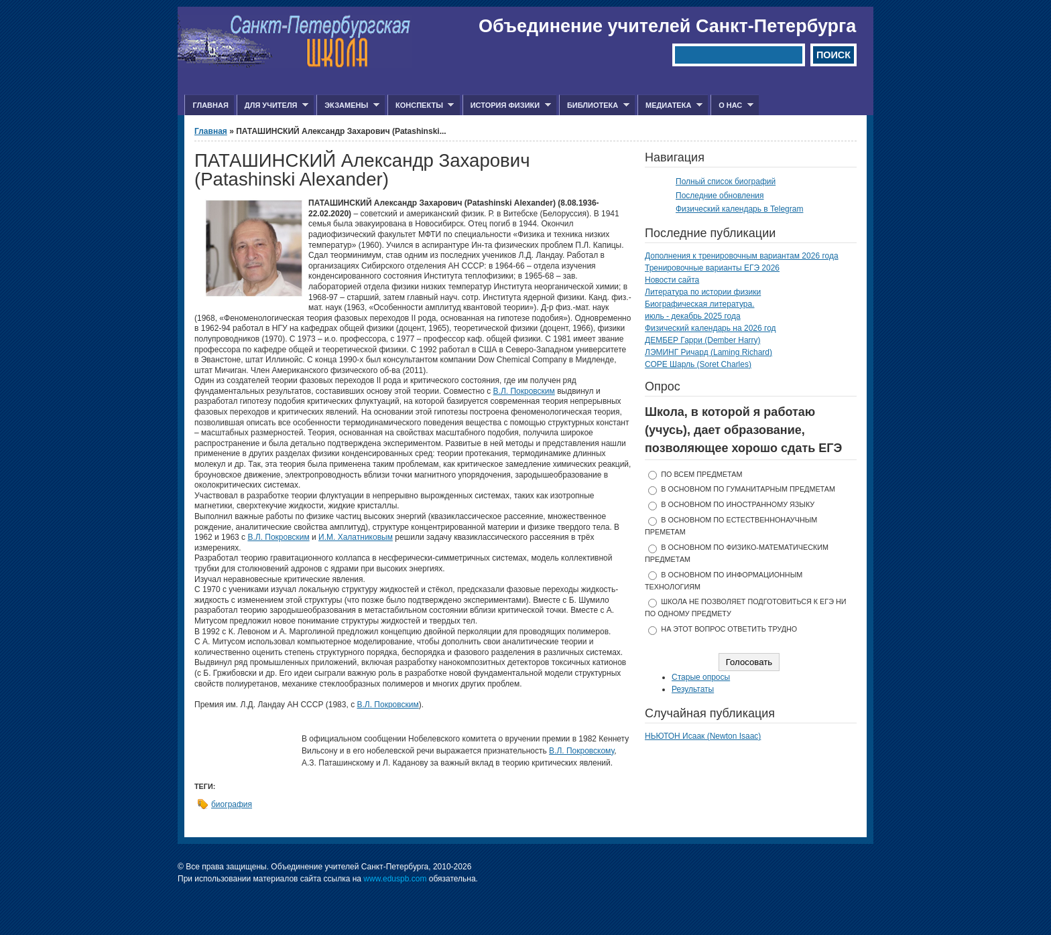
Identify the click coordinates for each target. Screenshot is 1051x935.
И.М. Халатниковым (355, 537)
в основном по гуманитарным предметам (748, 489)
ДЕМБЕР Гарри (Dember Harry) (703, 340)
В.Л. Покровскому (581, 751)
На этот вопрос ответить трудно (729, 629)
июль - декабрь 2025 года (693, 316)
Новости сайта (672, 280)
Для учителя (272, 105)
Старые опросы (701, 677)
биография (231, 804)
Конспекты (420, 105)
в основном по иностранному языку (737, 504)
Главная (210, 105)
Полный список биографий (726, 181)
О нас (731, 105)
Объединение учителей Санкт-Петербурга (667, 26)
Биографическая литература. (700, 304)
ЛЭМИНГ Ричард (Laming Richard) (708, 352)
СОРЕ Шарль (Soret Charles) (698, 364)
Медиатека (669, 105)
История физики (506, 105)
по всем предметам (701, 474)
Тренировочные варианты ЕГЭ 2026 (712, 268)
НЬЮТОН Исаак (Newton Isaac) (703, 736)
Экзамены (347, 105)
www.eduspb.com (394, 878)
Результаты (693, 689)
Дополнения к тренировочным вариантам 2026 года (742, 256)
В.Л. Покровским (524, 391)
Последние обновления (720, 195)
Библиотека (594, 105)
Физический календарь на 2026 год (710, 328)
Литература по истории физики (703, 292)
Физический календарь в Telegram (739, 209)
